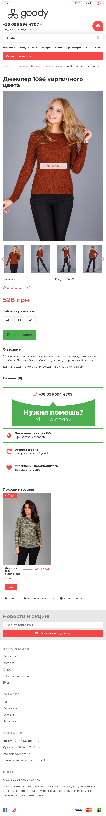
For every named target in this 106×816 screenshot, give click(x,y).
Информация (42, 47)
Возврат (8, 663)
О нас (7, 669)
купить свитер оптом (39, 598)
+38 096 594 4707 (56, 394)
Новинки (9, 47)
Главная (8, 66)
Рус (77, 3)
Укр (88, 3)
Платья (7, 702)
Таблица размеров (68, 47)
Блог (6, 682)
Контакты (93, 47)
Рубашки (9, 721)
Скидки (23, 47)
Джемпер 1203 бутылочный (12, 571)
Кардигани (10, 708)
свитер (11, 598)
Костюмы (9, 715)
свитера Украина (73, 598)
